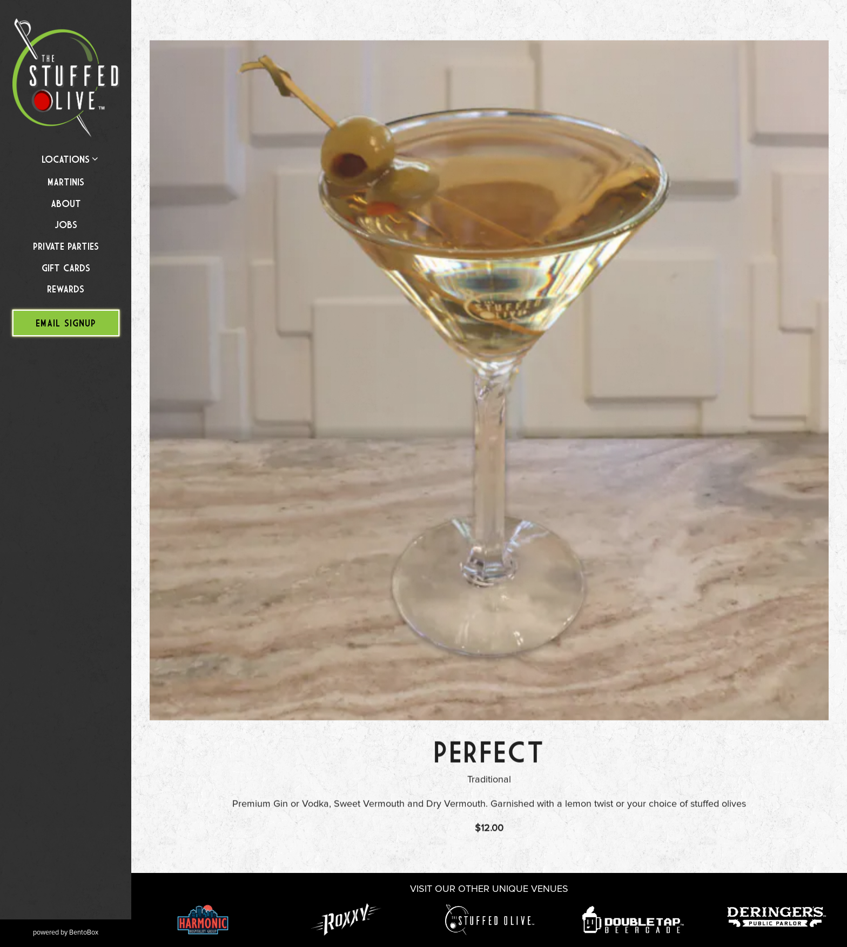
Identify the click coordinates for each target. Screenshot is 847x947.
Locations (66, 159)
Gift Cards (66, 268)
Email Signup (66, 323)
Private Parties (66, 246)
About (66, 203)
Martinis (66, 182)
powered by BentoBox (82, 932)
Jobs (66, 224)
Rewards (68, 288)
